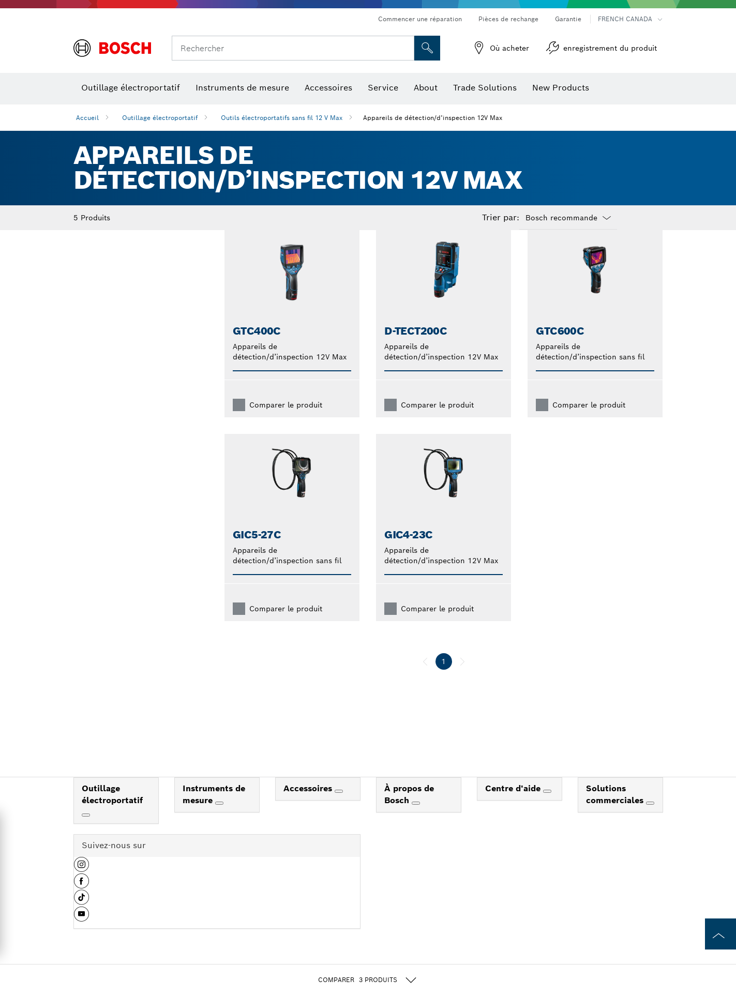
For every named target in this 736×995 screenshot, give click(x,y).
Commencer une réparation (420, 19)
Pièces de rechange (508, 19)
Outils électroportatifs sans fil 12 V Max (281, 118)
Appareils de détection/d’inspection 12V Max (432, 118)
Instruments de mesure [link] (214, 811)
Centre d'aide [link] (514, 805)
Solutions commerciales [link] (616, 811)
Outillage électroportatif (160, 118)
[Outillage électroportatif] (86, 831)
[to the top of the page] (720, 933)
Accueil (87, 118)
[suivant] (462, 678)
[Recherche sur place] (427, 48)
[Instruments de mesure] (219, 819)
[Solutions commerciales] (650, 819)
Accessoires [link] (309, 805)
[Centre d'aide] (547, 807)
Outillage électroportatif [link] (112, 811)
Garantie (568, 19)
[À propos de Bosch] (416, 819)
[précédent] (425, 678)
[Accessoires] (339, 807)
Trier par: (500, 218)
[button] (81, 885)
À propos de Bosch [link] (409, 811)
